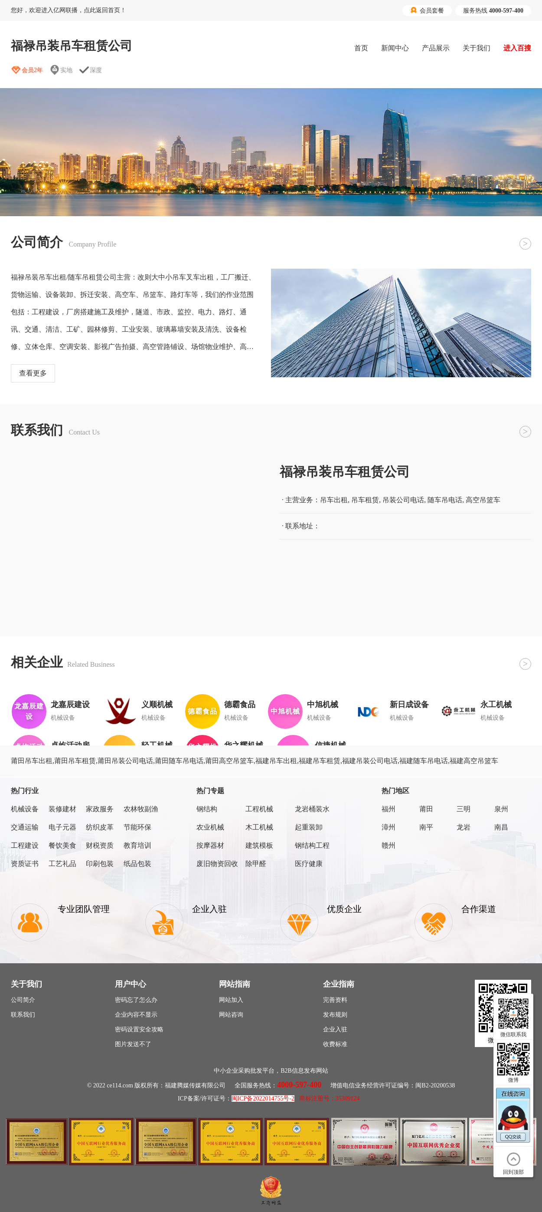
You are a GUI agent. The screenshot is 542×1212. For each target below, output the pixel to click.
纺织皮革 (100, 827)
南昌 (501, 827)
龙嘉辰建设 (70, 704)
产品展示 (436, 48)
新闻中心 (395, 48)
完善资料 (335, 1000)
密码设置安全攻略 (139, 1029)
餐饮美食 (62, 845)
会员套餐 (427, 10)
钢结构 (206, 809)
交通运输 (25, 827)
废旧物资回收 (217, 863)
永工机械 (496, 704)
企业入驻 (335, 1029)
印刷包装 (100, 863)
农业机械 (210, 827)
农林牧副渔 (141, 809)
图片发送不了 (133, 1044)
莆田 (426, 809)
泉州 (501, 809)
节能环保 (137, 827)
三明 (463, 809)
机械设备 (25, 809)
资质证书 (25, 863)
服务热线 (493, 10)
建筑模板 (259, 845)
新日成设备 (409, 704)
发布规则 (335, 1014)
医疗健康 (309, 863)
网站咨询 (231, 1014)
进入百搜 (517, 48)
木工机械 (259, 827)
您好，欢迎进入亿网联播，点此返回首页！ (68, 10)
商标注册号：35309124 (329, 1098)
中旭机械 (322, 704)
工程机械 (259, 809)
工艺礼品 (62, 863)
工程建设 (25, 845)
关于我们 (476, 48)
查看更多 (33, 373)
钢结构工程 (312, 845)
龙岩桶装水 (312, 809)
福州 (388, 809)
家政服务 (100, 809)
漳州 (388, 827)
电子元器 (62, 827)
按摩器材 (210, 845)
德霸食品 (239, 704)
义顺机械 (157, 704)
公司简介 (23, 1000)
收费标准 (335, 1044)
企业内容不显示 (136, 1014)
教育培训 (137, 845)
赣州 (388, 845)
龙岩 (463, 827)
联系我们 (23, 1014)
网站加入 (231, 1000)
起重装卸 (309, 827)
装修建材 (62, 809)
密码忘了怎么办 (136, 1000)
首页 (361, 48)
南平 (426, 827)
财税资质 (100, 845)
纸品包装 (137, 863)
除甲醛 (255, 863)
